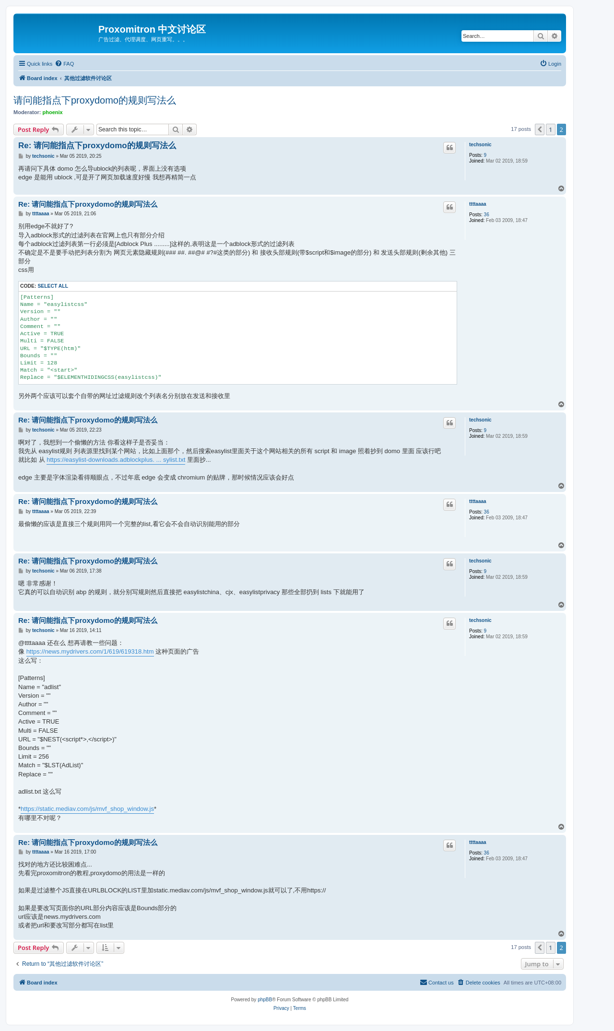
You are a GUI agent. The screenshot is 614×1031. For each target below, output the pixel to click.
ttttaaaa (477, 204)
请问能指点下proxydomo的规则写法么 (94, 100)
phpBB (265, 999)
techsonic (480, 144)
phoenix (53, 112)
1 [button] (550, 129)
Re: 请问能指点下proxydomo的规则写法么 (97, 145)
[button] (539, 129)
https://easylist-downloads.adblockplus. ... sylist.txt (116, 459)
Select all (52, 286)
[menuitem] (64, 64)
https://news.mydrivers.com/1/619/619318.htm (90, 651)
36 (486, 214)
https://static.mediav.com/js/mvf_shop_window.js (87, 808)
